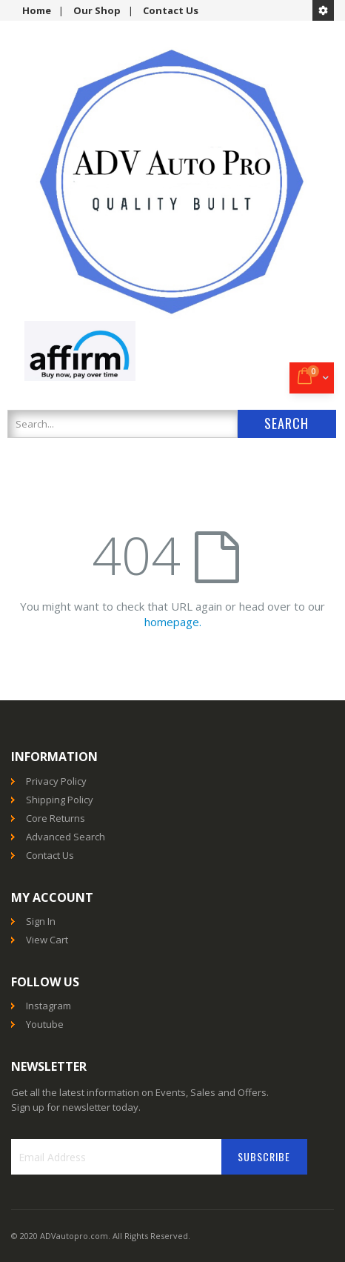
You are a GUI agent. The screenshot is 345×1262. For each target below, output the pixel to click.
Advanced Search (65, 836)
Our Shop (97, 10)
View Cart (47, 939)
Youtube (45, 1024)
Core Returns (55, 818)
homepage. (172, 621)
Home (36, 10)
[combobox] (122, 424)
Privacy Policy (56, 781)
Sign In (41, 921)
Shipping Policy (59, 799)
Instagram (48, 1005)
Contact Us (170, 10)
